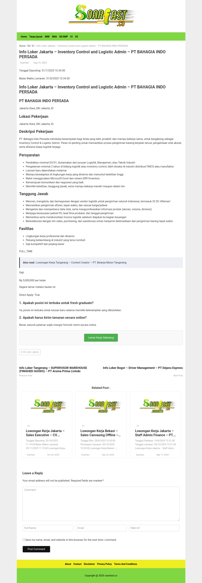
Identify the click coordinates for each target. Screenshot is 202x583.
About (68, 564)
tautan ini (49, 287)
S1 (71, 36)
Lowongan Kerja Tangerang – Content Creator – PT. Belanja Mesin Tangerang (81, 262)
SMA (54, 36)
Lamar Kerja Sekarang (101, 337)
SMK (47, 36)
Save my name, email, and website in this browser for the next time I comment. (71, 539)
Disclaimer (89, 564)
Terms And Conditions (125, 564)
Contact (77, 564)
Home (24, 36)
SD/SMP (63, 36)
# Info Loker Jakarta (30, 352)
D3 (76, 36)
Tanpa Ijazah (35, 36)
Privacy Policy (104, 564)
